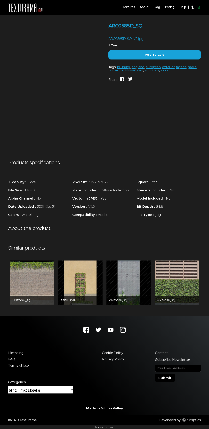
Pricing (169, 7)
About (144, 7)
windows (152, 70)
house (113, 70)
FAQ (11, 359)
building (123, 67)
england (138, 67)
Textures (128, 7)
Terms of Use (18, 365)
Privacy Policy (113, 359)
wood (164, 70)
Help (182, 7)
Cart (199, 7)
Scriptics (194, 420)
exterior (168, 67)
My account (192, 7)
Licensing (16, 353)
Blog (156, 7)
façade (181, 67)
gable (192, 67)
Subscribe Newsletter (172, 360)
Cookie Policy (112, 353)
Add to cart (154, 55)
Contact (161, 353)
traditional (127, 70)
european (153, 67)
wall (140, 70)
